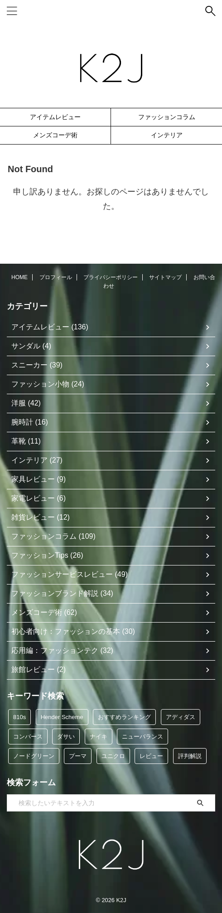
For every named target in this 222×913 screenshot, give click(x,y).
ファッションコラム (166, 117)
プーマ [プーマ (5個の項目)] (78, 756)
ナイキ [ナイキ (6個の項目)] (98, 736)
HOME (19, 277)
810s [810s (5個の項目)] (19, 717)
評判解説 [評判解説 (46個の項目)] (190, 756)
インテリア (167, 135)
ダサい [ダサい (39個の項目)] (66, 736)
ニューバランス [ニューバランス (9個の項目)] (142, 736)
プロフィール (55, 277)
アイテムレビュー (55, 117)
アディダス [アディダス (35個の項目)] (180, 717)
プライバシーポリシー (110, 277)
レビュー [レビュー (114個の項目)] (151, 756)
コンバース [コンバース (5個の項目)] (28, 736)
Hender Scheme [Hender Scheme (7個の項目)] (62, 717)
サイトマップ (165, 277)
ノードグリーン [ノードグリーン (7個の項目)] (33, 756)
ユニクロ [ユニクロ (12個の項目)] (113, 756)
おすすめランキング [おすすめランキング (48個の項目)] (124, 717)
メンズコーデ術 (55, 135)
